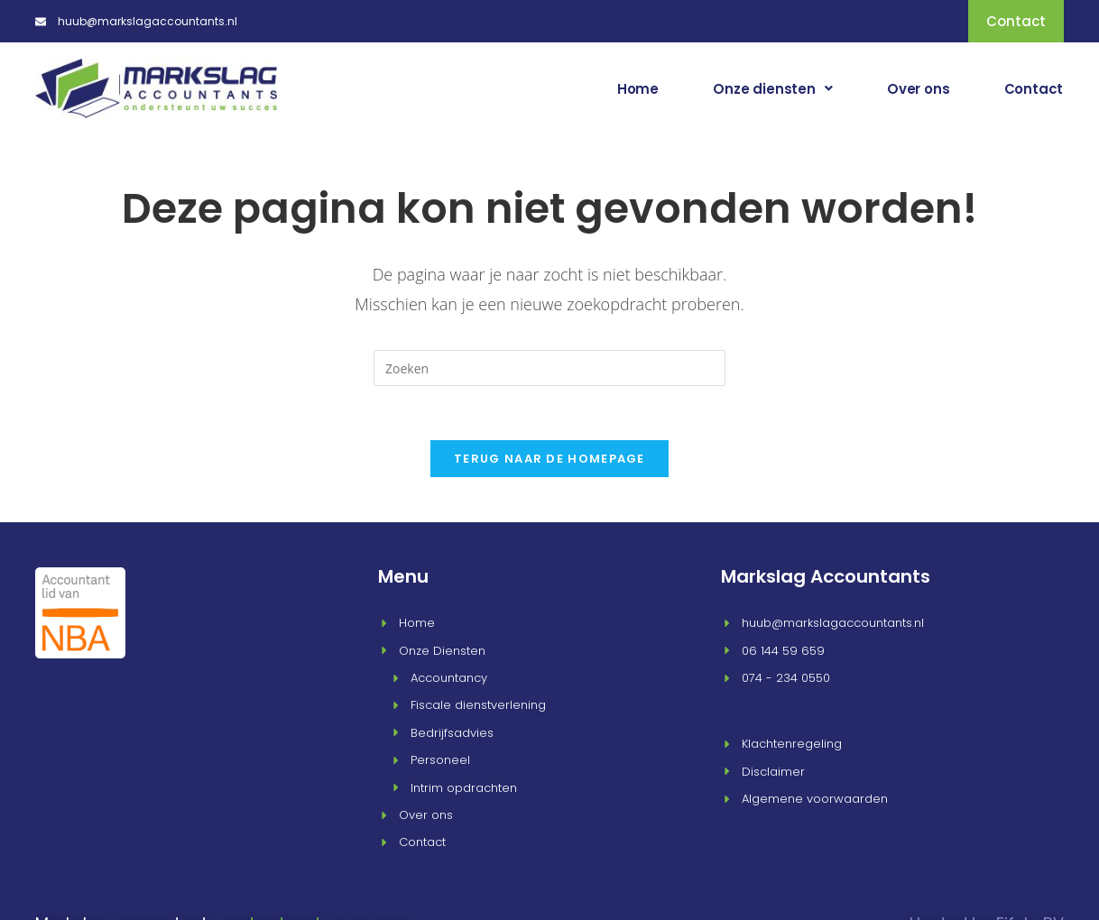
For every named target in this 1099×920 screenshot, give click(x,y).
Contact (1034, 87)
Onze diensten (776, 87)
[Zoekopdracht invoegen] (549, 368)
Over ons (920, 87)
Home (642, 87)
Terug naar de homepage (549, 458)
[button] (776, 88)
